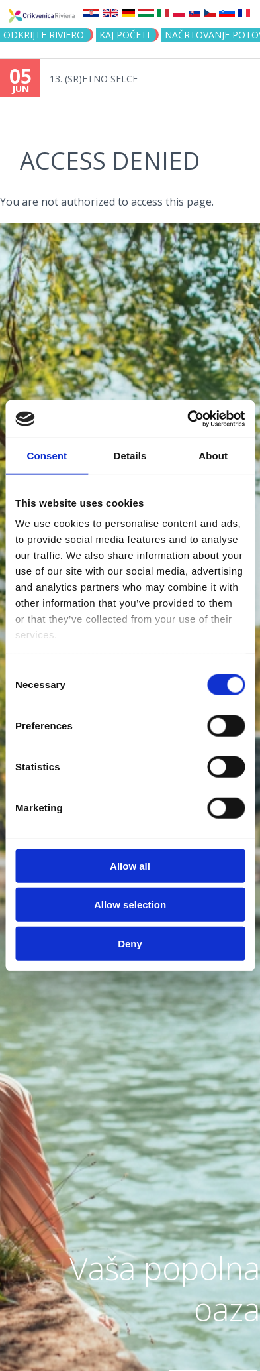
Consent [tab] (46, 455)
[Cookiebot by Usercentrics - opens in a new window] (187, 419)
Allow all (130, 865)
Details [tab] (130, 455)
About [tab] (213, 455)
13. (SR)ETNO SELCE (94, 78)
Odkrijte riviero (43, 35)
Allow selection (130, 904)
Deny (130, 943)
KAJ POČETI (124, 35)
